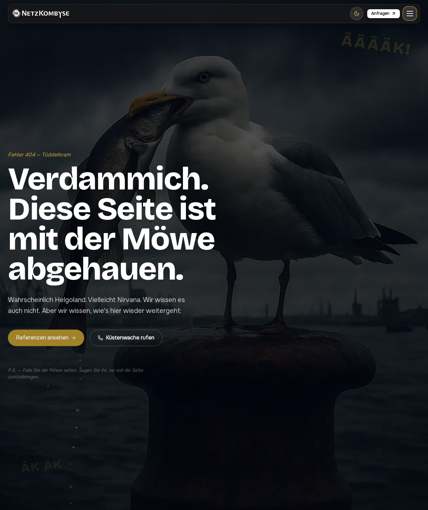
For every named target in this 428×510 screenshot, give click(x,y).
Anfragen (383, 13)
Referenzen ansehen (46, 341)
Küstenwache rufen (126, 341)
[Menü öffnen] (410, 13)
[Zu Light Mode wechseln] (356, 13)
